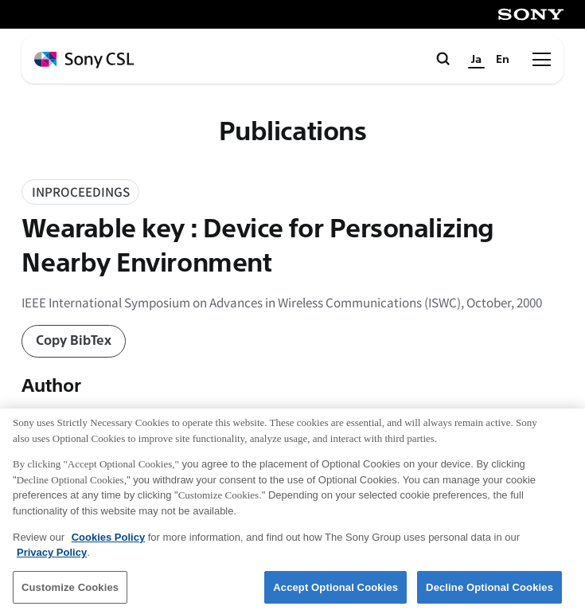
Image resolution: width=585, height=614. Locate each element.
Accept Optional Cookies (335, 594)
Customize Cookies (70, 594)
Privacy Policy (52, 559)
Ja (476, 59)
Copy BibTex (73, 340)
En (502, 59)
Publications (293, 132)
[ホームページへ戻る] (84, 60)
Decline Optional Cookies (489, 594)
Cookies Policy (108, 543)
